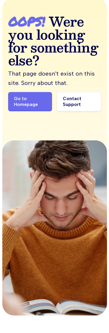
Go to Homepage (26, 101)
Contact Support (72, 101)
